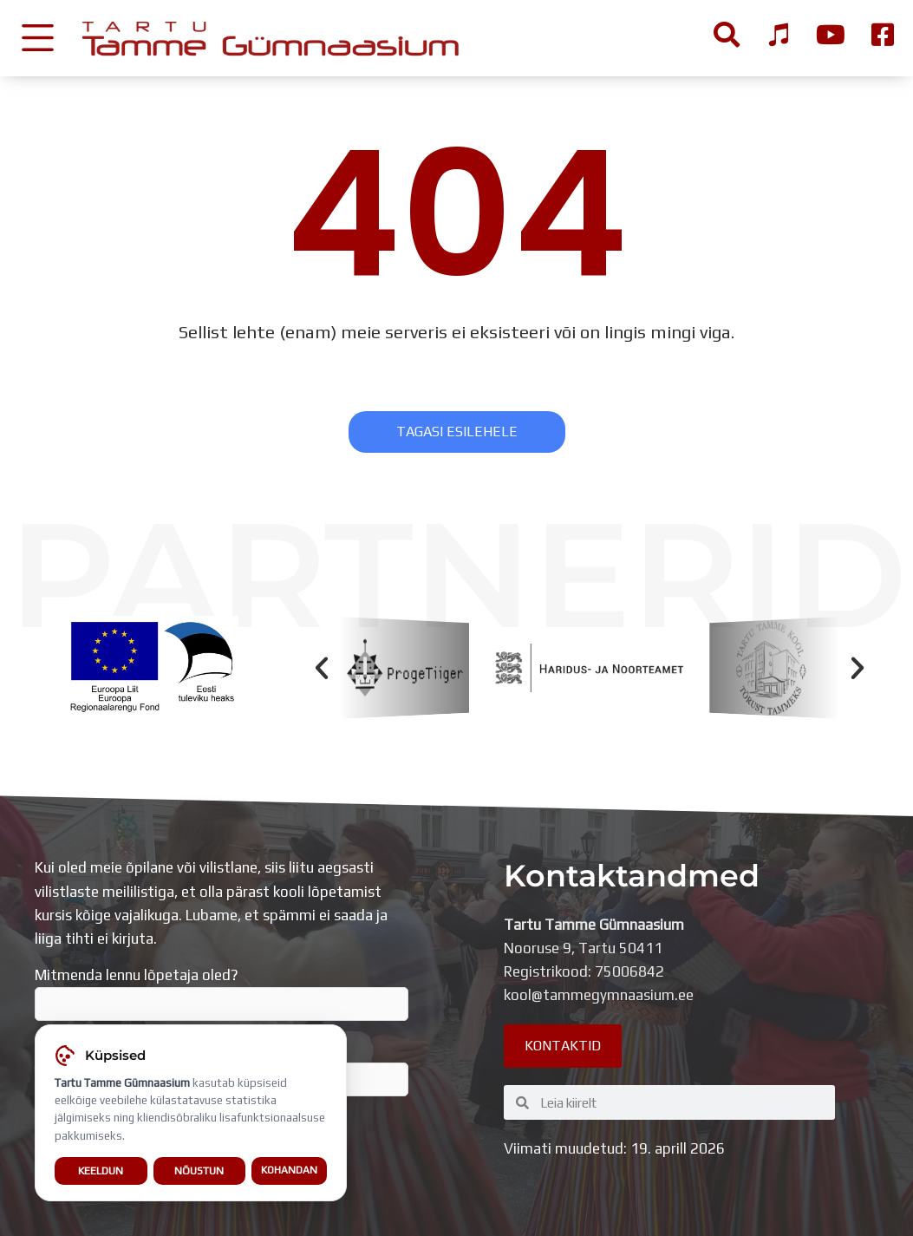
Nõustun (199, 1170)
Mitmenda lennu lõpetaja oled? (221, 994)
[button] (321, 668)
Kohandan (289, 1170)
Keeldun (100, 1170)
